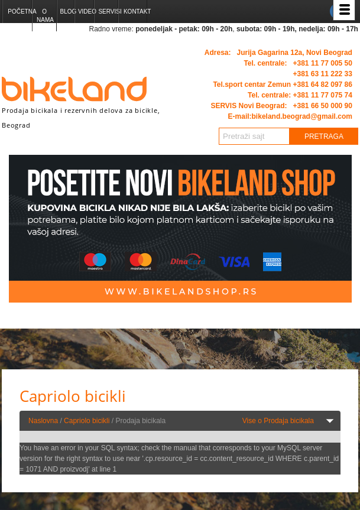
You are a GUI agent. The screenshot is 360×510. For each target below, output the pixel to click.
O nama (45, 15)
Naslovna (43, 421)
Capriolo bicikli (86, 421)
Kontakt (135, 11)
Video (85, 11)
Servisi (108, 11)
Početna (19, 11)
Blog (67, 11)
